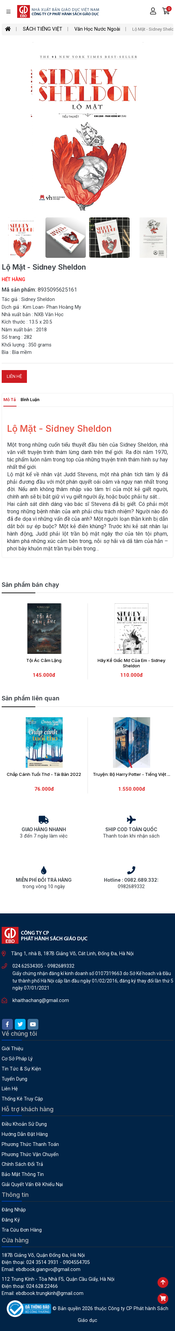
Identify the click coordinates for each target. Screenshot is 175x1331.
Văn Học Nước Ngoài (97, 29)
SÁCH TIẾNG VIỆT (42, 29)
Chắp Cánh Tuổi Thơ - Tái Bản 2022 (44, 774)
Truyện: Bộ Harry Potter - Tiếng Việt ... (131, 774)
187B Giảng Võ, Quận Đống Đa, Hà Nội (43, 1255)
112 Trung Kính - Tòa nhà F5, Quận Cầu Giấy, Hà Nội (58, 1279)
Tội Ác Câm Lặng (44, 660)
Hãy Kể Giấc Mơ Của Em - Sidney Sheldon (131, 663)
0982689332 (60, 966)
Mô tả (9, 399)
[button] (166, 12)
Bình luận (30, 399)
